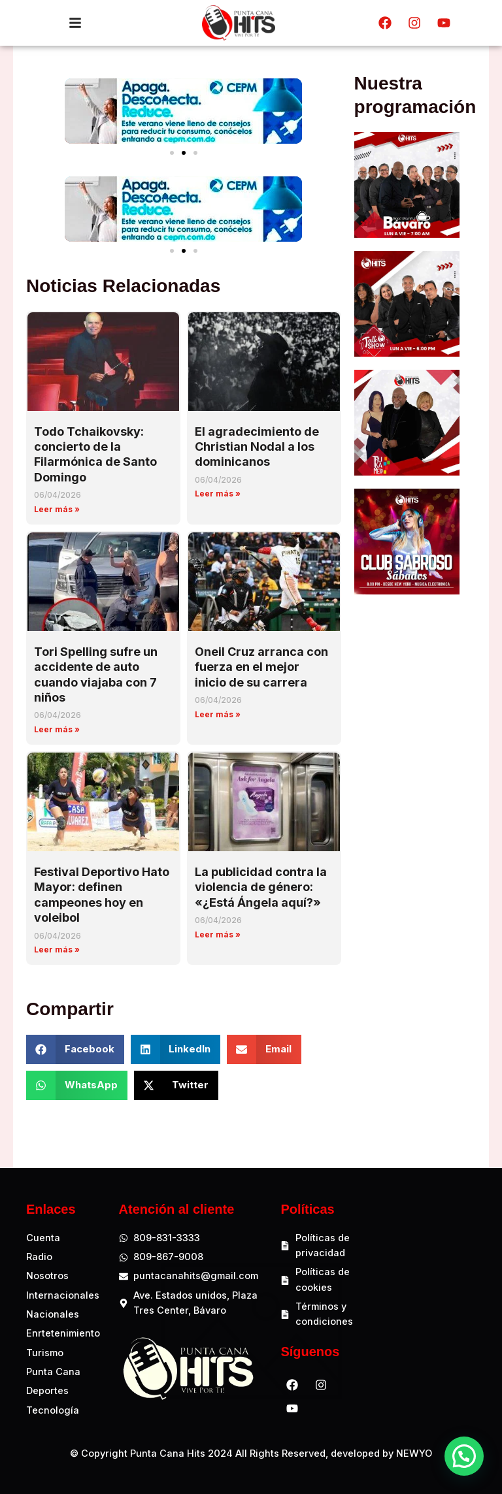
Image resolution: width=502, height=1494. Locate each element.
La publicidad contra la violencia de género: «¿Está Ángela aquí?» (261, 887)
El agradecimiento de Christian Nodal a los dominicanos (257, 447)
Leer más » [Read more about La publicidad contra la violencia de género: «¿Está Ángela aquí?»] (218, 934)
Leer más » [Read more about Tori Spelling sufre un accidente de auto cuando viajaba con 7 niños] (57, 729)
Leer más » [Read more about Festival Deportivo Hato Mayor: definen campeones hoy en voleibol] (57, 949)
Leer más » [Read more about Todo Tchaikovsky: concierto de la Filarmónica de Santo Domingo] (57, 509)
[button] (172, 153)
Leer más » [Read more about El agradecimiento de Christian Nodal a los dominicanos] (218, 493)
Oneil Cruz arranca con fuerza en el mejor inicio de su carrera (261, 667)
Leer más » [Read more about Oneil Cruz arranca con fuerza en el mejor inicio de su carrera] (218, 714)
